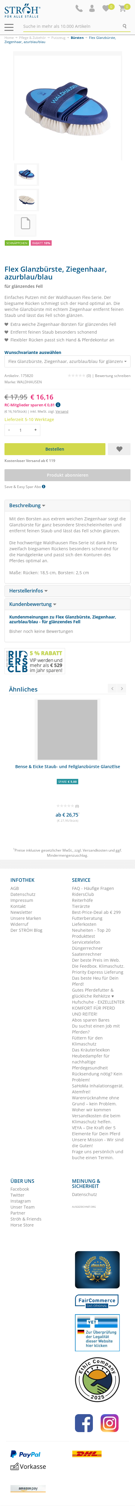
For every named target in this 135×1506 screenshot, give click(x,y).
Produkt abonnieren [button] (67, 475)
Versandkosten (95, 850)
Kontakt (18, 906)
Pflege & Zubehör (32, 37)
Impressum (21, 900)
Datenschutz (23, 894)
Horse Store (22, 1225)
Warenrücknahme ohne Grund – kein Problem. (95, 1101)
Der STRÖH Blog (26, 930)
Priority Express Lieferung (97, 972)
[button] (92, 8)
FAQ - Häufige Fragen (93, 888)
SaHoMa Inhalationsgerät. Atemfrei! (98, 1089)
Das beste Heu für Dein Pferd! (95, 981)
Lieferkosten (84, 924)
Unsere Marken (25, 918)
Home (9, 37)
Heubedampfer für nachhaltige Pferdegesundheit (91, 1062)
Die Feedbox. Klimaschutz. (98, 966)
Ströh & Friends (26, 1219)
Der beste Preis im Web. (96, 960)
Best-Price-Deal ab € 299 (96, 912)
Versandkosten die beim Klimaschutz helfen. (96, 1118)
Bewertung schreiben (113, 375)
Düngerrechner (87, 948)
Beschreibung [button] (27, 505)
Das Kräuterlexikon (91, 1050)
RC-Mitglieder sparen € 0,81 (32, 405)
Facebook (19, 1189)
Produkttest (83, 936)
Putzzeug (58, 37)
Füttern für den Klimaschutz (87, 1041)
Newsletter (21, 912)
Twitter (17, 1195)
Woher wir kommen (91, 1110)
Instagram (20, 1201)
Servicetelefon (86, 942)
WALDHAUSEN (29, 382)
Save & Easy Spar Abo (24, 486)
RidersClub (83, 894)
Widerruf (19, 924)
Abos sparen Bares (91, 1020)
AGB (14, 888)
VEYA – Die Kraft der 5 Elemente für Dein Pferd (96, 1130)
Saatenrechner (87, 954)
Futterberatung (87, 918)
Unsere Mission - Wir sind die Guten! (98, 1142)
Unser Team (22, 1207)
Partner (17, 1213)
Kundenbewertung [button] (32, 604)
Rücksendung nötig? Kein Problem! (97, 1077)
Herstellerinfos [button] (28, 590)
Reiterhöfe (82, 900)
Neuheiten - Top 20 (91, 930)
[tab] (67, 505)
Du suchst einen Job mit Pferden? (96, 1029)
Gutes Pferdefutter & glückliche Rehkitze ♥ (93, 993)
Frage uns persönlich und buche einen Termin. (97, 1154)
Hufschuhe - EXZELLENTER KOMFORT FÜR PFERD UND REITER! (98, 1008)
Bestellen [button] (54, 449)
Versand (62, 411)
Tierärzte (81, 906)
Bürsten (77, 37)
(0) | (81, 375)
